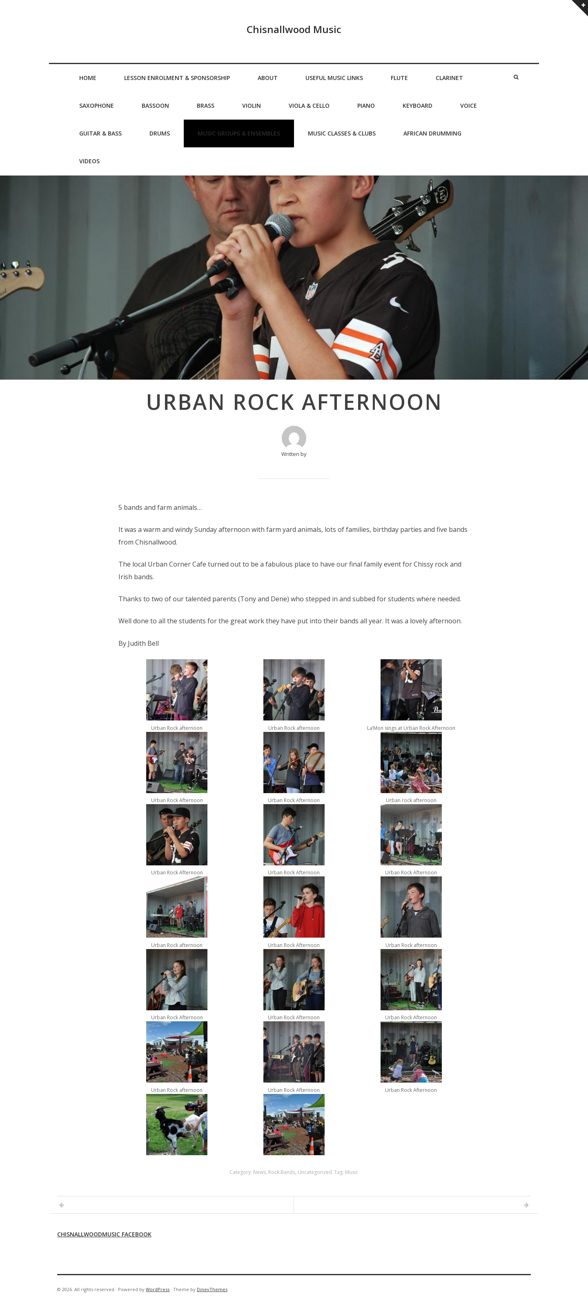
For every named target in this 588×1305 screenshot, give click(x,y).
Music (351, 1172)
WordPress (157, 1289)
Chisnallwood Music (294, 29)
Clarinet (449, 78)
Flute (399, 78)
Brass (205, 105)
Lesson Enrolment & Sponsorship (177, 78)
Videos (89, 161)
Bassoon (155, 105)
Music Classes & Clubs (342, 133)
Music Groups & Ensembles (239, 133)
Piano (366, 105)
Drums (159, 133)
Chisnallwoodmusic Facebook (104, 1234)
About (268, 78)
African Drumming (432, 133)
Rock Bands (281, 1172)
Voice (468, 105)
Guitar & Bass (100, 133)
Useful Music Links (334, 78)
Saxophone (96, 105)
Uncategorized (315, 1172)
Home (87, 78)
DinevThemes (212, 1289)
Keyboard (417, 105)
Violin (251, 105)
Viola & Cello (309, 105)
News (259, 1172)
